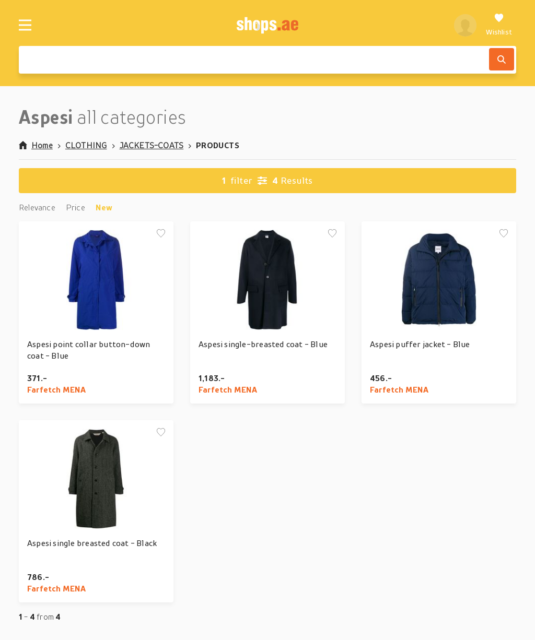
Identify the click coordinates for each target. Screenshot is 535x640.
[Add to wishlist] (160, 233)
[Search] (501, 59)
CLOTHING (86, 145)
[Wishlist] (499, 25)
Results (267, 180)
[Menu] (25, 25)
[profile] (465, 25)
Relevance (37, 207)
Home (36, 145)
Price (75, 207)
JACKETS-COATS (152, 145)
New (104, 207)
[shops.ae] (268, 25)
